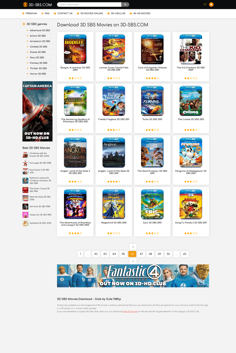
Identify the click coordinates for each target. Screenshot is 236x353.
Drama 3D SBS (38, 52)
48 (150, 254)
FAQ (45, 13)
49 (159, 254)
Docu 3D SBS (37, 57)
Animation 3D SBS (40, 41)
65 (184, 254)
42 (96, 254)
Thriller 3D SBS (38, 68)
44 (114, 254)
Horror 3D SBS (38, 74)
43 (105, 254)
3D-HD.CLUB (116, 13)
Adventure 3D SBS (40, 30)
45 (123, 254)
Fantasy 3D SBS (38, 63)
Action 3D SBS (38, 36)
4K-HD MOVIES (140, 13)
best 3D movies (130, 312)
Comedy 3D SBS (38, 47)
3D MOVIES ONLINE (90, 13)
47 (141, 254)
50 (168, 254)
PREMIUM (29, 13)
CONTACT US (63, 13)
